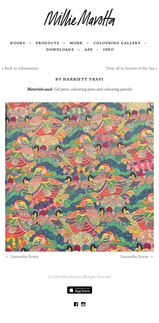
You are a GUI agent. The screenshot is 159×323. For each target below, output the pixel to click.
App (89, 49)
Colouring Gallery (116, 43)
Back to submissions (21, 68)
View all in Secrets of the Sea (130, 68)
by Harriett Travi (79, 79)
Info (108, 49)
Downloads (60, 49)
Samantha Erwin (22, 256)
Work (76, 43)
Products (47, 43)
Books (17, 43)
